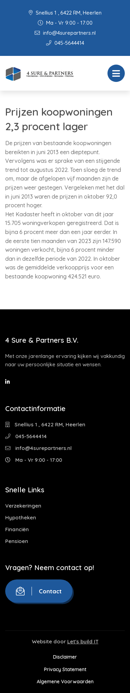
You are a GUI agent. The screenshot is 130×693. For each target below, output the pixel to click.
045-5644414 (65, 43)
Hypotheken (20, 517)
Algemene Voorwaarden (65, 681)
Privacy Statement (65, 669)
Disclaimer (65, 657)
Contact (39, 591)
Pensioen (16, 541)
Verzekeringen (23, 505)
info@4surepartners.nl (65, 33)
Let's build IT (82, 641)
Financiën (17, 529)
